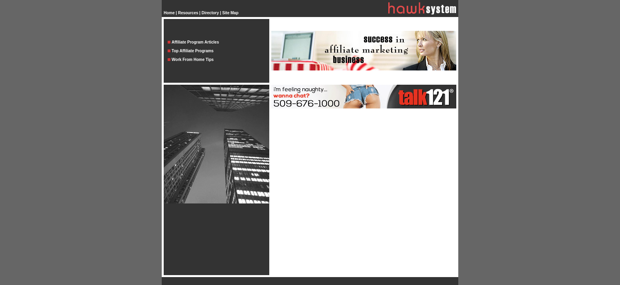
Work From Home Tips (193, 59)
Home (169, 13)
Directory (210, 13)
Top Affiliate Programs (193, 51)
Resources (188, 13)
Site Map (230, 13)
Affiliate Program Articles (195, 42)
